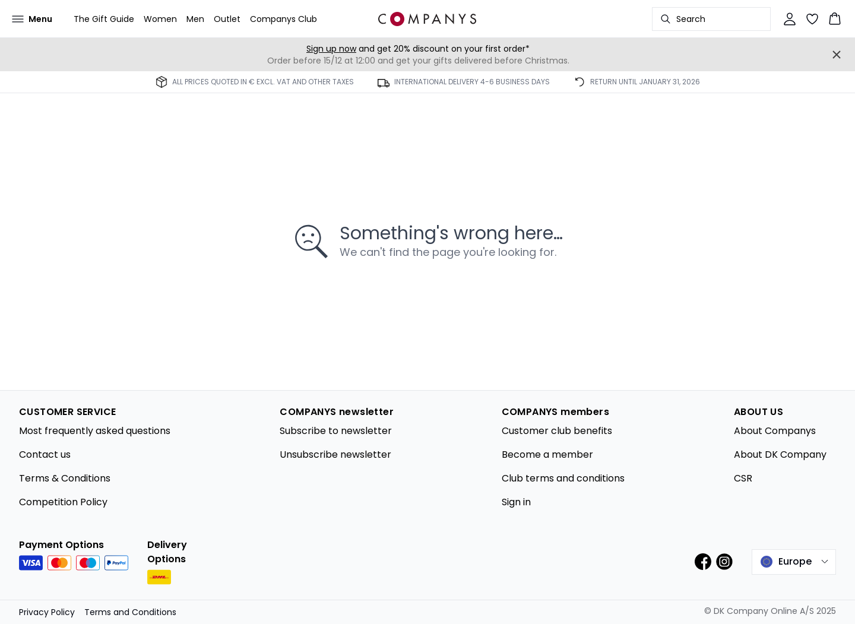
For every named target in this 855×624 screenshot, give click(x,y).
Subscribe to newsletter (336, 431)
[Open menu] (32, 19)
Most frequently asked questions (94, 431)
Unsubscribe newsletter (335, 454)
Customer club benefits (557, 431)
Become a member (547, 454)
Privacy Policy (47, 612)
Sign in (516, 502)
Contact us (45, 454)
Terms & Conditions (64, 478)
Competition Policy (63, 502)
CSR (743, 478)
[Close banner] (837, 55)
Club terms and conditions (563, 478)
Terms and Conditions (130, 612)
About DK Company (780, 454)
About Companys (775, 431)
